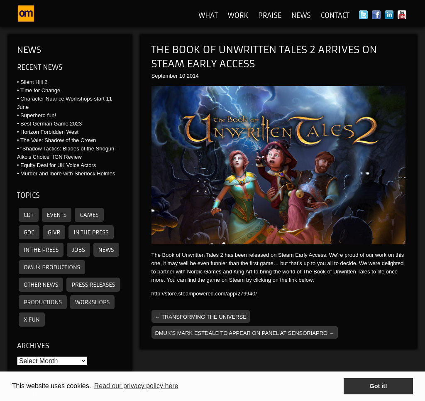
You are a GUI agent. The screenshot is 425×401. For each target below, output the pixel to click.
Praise (269, 15)
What (208, 15)
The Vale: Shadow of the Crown (58, 140)
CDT (29, 215)
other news (41, 284)
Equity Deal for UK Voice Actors (58, 165)
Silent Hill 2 (33, 82)
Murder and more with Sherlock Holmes (67, 173)
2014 (193, 76)
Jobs (78, 249)
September (164, 76)
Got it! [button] (378, 386)
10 (182, 76)
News (301, 15)
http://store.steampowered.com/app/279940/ (204, 293)
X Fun (32, 319)
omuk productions (52, 267)
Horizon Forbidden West (49, 132)
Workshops (92, 302)
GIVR (54, 232)
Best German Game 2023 (51, 124)
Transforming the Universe (201, 317)
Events (57, 215)
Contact (335, 15)
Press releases (93, 284)
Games (89, 215)
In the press (90, 232)
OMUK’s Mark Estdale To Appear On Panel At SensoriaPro (245, 333)
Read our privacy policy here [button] (136, 385)
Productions (43, 302)
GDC (29, 232)
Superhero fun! (38, 115)
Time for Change (40, 90)
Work (238, 15)
